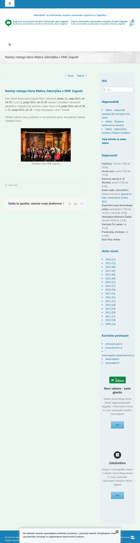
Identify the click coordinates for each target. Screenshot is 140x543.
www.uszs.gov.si (113, 343)
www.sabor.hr (112, 362)
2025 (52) (110, 263)
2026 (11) (110, 259)
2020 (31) (110, 282)
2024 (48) (110, 267)
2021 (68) (110, 278)
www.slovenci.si (113, 347)
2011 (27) (110, 316)
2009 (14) (110, 324)
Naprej (80, 75)
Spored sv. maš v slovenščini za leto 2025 (116, 197)
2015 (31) (110, 301)
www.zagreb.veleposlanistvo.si (118, 355)
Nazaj (71, 75)
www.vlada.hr (112, 359)
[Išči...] (117, 89)
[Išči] (104, 89)
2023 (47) (110, 270)
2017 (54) (110, 293)
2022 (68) (110, 274)
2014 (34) (110, 304)
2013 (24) (110, 308)
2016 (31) (110, 297)
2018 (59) (110, 289)
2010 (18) (110, 320)
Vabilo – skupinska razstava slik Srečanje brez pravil (116, 113)
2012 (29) (110, 312)
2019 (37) (110, 286)
